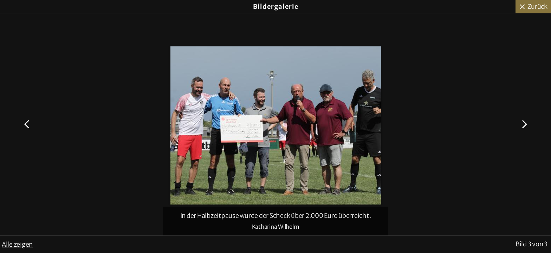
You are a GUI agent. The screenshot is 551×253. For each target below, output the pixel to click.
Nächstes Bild (523, 124)
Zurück (537, 6)
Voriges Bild (27, 124)
